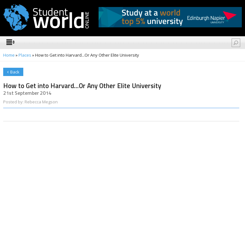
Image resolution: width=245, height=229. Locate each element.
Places (25, 55)
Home (9, 55)
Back (13, 71)
